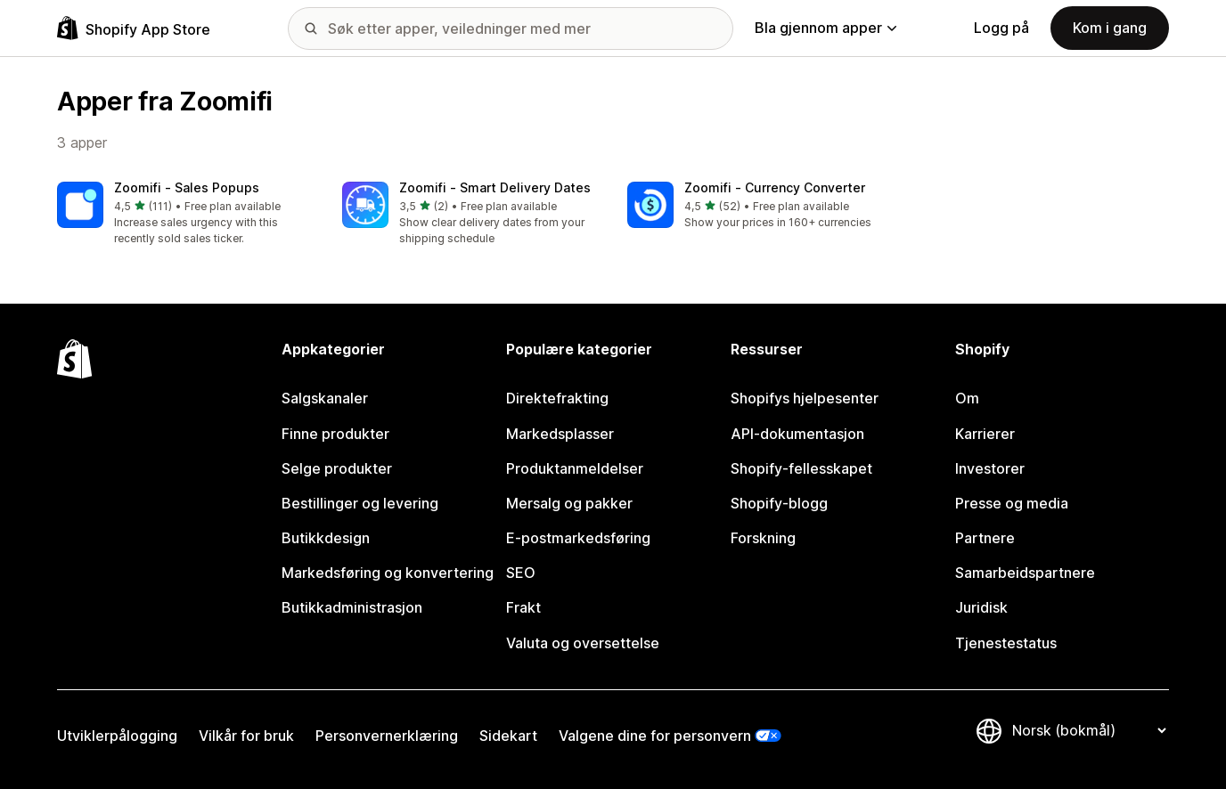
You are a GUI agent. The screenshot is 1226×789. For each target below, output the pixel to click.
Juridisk (981, 607)
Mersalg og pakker (569, 503)
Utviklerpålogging (117, 735)
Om (967, 398)
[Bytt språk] (1089, 731)
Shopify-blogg (779, 503)
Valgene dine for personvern (655, 735)
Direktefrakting (557, 398)
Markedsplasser (560, 434)
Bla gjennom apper (825, 28)
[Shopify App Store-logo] (133, 28)
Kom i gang (1110, 28)
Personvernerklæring (386, 735)
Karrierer (985, 434)
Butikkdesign (326, 538)
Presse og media (1011, 503)
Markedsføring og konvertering (388, 573)
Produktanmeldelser (574, 468)
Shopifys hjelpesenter (805, 398)
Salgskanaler (325, 398)
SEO (520, 573)
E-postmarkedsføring (578, 538)
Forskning (763, 538)
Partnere (985, 538)
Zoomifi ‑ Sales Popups (186, 187)
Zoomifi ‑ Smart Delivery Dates (495, 187)
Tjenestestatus (1006, 643)
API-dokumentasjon (797, 434)
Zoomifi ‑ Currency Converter (774, 187)
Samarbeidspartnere (1025, 573)
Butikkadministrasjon (352, 607)
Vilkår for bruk (246, 735)
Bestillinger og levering (360, 503)
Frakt (523, 607)
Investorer (990, 468)
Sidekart (508, 735)
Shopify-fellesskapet (801, 468)
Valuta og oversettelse (582, 643)
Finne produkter (335, 434)
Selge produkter (337, 468)
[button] (185, 214)
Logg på (1001, 28)
